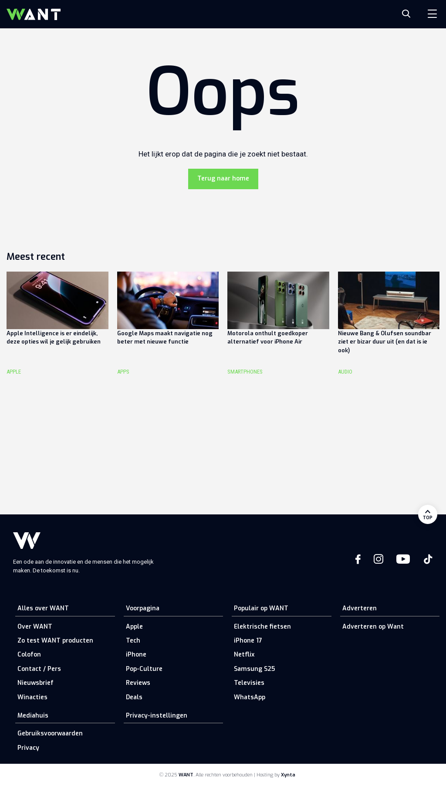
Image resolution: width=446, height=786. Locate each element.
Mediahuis (32, 715)
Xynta (288, 775)
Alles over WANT (43, 608)
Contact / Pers (39, 669)
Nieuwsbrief (35, 683)
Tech (133, 640)
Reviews (138, 683)
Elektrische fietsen (262, 627)
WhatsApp (249, 697)
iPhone (136, 654)
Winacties (32, 697)
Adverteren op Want (373, 627)
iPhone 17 (248, 640)
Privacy (28, 748)
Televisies (249, 683)
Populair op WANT (261, 608)
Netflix (244, 654)
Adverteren (359, 608)
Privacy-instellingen (156, 715)
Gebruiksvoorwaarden (50, 733)
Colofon (29, 654)
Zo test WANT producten (55, 640)
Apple (134, 627)
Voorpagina (142, 608)
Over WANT (34, 627)
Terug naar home (223, 178)
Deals (134, 697)
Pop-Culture (144, 669)
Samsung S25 (254, 669)
